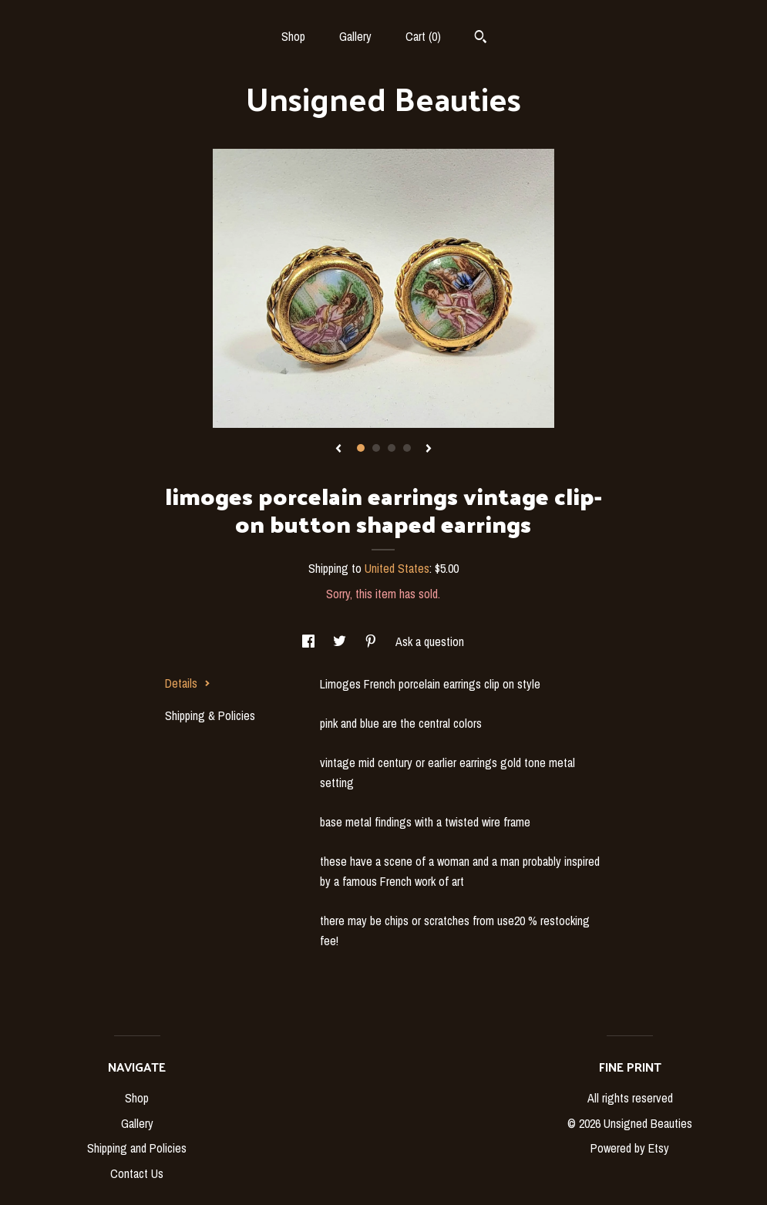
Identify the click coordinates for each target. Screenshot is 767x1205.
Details (187, 683)
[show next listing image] (428, 449)
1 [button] (361, 448)
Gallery (355, 36)
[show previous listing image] (338, 449)
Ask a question (429, 641)
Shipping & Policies (210, 715)
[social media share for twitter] (341, 641)
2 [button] (376, 448)
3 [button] (391, 448)
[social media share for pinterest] (372, 641)
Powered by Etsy (629, 1147)
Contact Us (136, 1173)
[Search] (480, 38)
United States (397, 568)
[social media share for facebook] (310, 641)
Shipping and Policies (137, 1147)
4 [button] (407, 448)
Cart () (423, 36)
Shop (293, 36)
